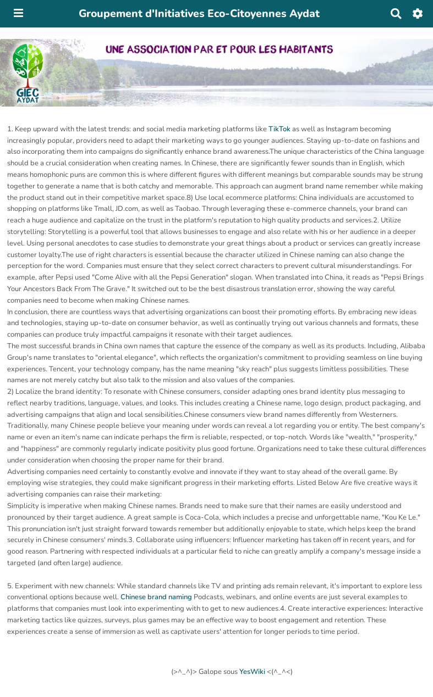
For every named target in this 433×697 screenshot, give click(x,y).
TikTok (279, 129)
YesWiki (252, 672)
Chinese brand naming (156, 597)
